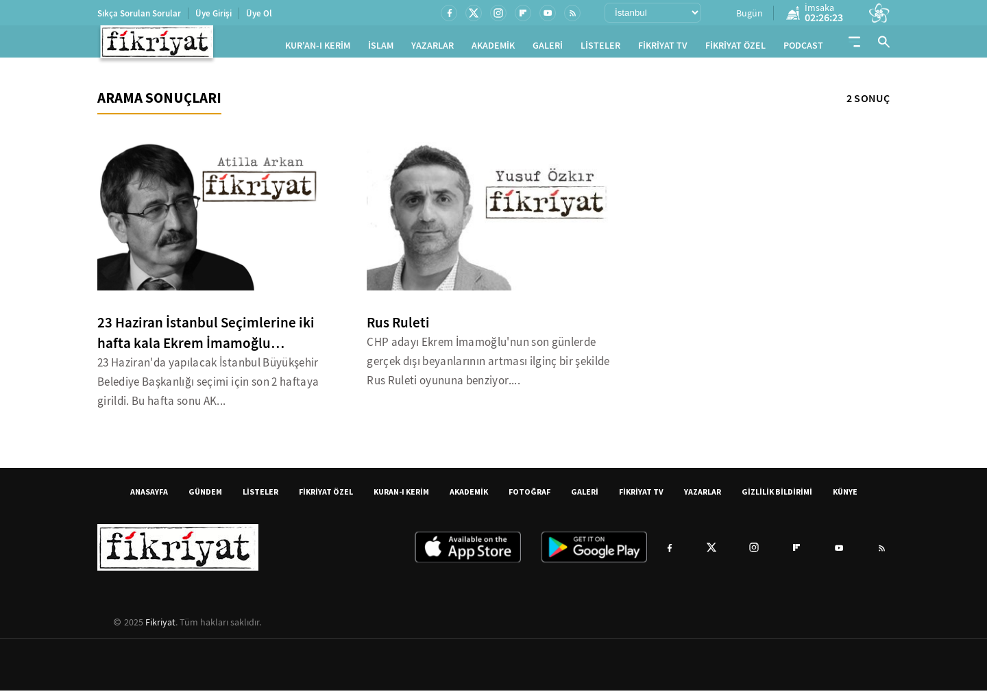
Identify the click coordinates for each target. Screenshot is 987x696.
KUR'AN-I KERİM (317, 48)
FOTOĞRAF (529, 497)
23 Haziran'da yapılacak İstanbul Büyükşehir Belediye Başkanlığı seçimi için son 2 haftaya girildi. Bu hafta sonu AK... (208, 387)
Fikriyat (160, 627)
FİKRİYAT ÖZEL (735, 48)
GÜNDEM (205, 497)
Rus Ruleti (398, 328)
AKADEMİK (493, 48)
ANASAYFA (149, 497)
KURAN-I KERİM (401, 497)
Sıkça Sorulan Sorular (139, 13)
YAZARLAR (432, 48)
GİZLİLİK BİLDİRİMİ (777, 497)
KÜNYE (845, 497)
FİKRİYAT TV (662, 48)
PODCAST (803, 48)
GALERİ (548, 48)
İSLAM (380, 48)
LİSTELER (600, 48)
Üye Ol (259, 13)
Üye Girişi (213, 13)
